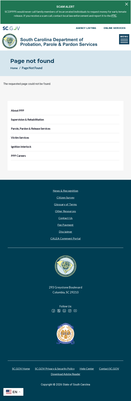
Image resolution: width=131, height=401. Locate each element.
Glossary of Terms (65, 204)
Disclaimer (65, 231)
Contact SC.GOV (109, 368)
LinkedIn (64, 310)
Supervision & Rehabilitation (27, 119)
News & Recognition (65, 190)
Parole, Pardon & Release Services (30, 128)
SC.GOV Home (21, 368)
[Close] (127, 4)
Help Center (87, 368)
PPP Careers (18, 155)
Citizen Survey (66, 197)
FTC (114, 15)
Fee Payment (65, 224)
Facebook (53, 310)
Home (14, 68)
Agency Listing (86, 28)
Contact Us (66, 218)
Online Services (115, 28)
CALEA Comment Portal (65, 238)
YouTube (75, 310)
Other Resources (65, 211)
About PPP (17, 110)
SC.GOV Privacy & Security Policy (55, 368)
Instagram (69, 310)
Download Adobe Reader (65, 374)
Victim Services (20, 137)
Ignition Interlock (21, 146)
